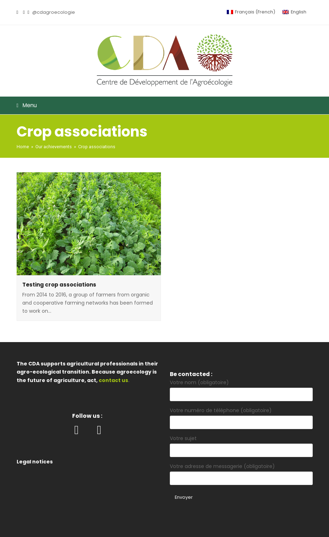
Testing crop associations (59, 284)
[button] (165, 105)
